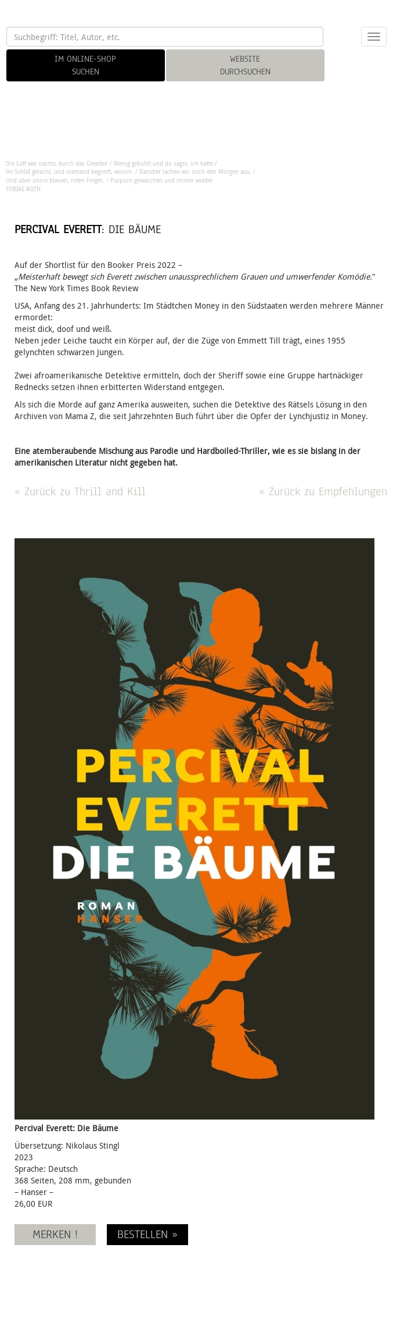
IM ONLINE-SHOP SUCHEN (85, 65)
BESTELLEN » (147, 1234)
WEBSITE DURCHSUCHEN (245, 65)
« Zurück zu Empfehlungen (323, 491)
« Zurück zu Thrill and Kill (80, 491)
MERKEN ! (55, 1234)
